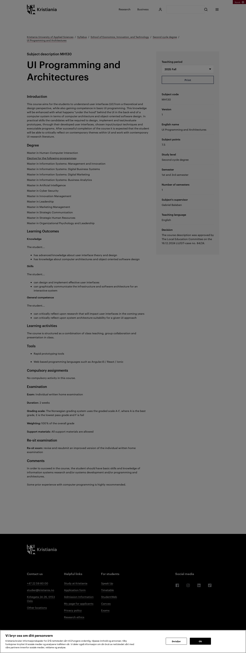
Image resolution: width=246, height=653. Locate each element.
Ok (200, 641)
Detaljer (176, 641)
